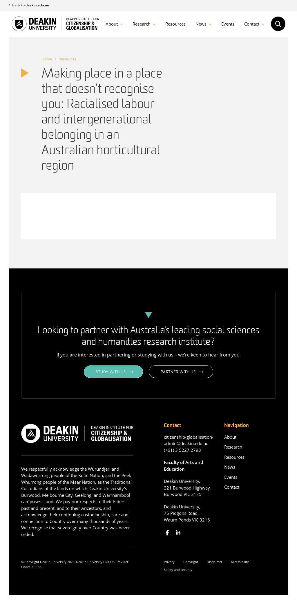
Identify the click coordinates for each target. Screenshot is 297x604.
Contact (251, 24)
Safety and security (178, 569)
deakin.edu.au (37, 5)
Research (142, 24)
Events (227, 24)
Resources (175, 24)
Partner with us (178, 372)
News (201, 24)
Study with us (111, 372)
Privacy (169, 562)
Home (46, 59)
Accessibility (240, 562)
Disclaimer (214, 562)
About (112, 24)
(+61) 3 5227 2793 (182, 450)
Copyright (190, 562)
